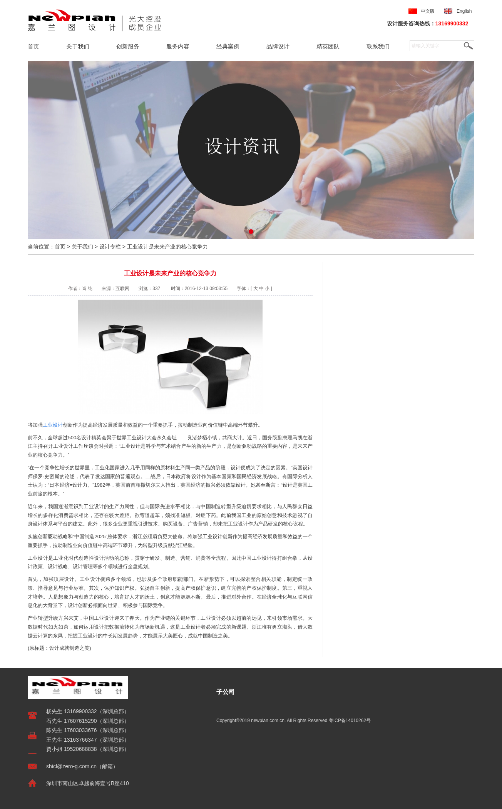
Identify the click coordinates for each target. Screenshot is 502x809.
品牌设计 (277, 46)
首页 (33, 46)
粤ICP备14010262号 (350, 720)
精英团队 (328, 46)
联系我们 (378, 46)
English (465, 11)
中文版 (428, 11)
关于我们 (77, 46)
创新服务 (127, 46)
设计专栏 (110, 247)
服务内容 (177, 46)
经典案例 (227, 46)
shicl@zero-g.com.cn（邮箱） (82, 766)
